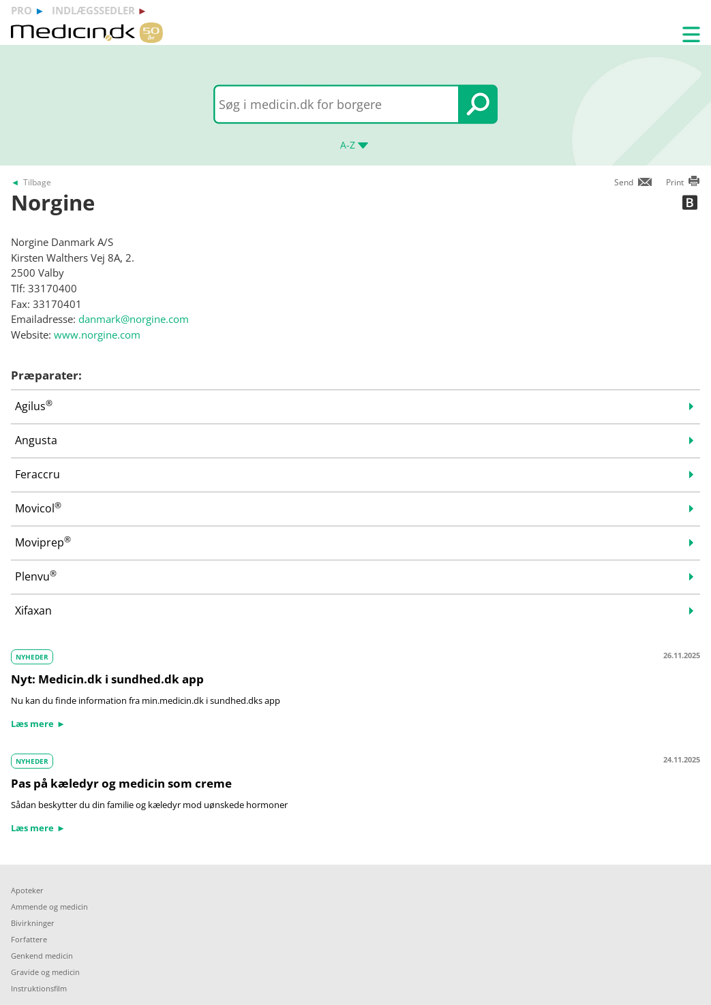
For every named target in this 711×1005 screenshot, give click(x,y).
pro (21, 10)
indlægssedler (93, 10)
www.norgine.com (97, 334)
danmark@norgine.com (133, 319)
